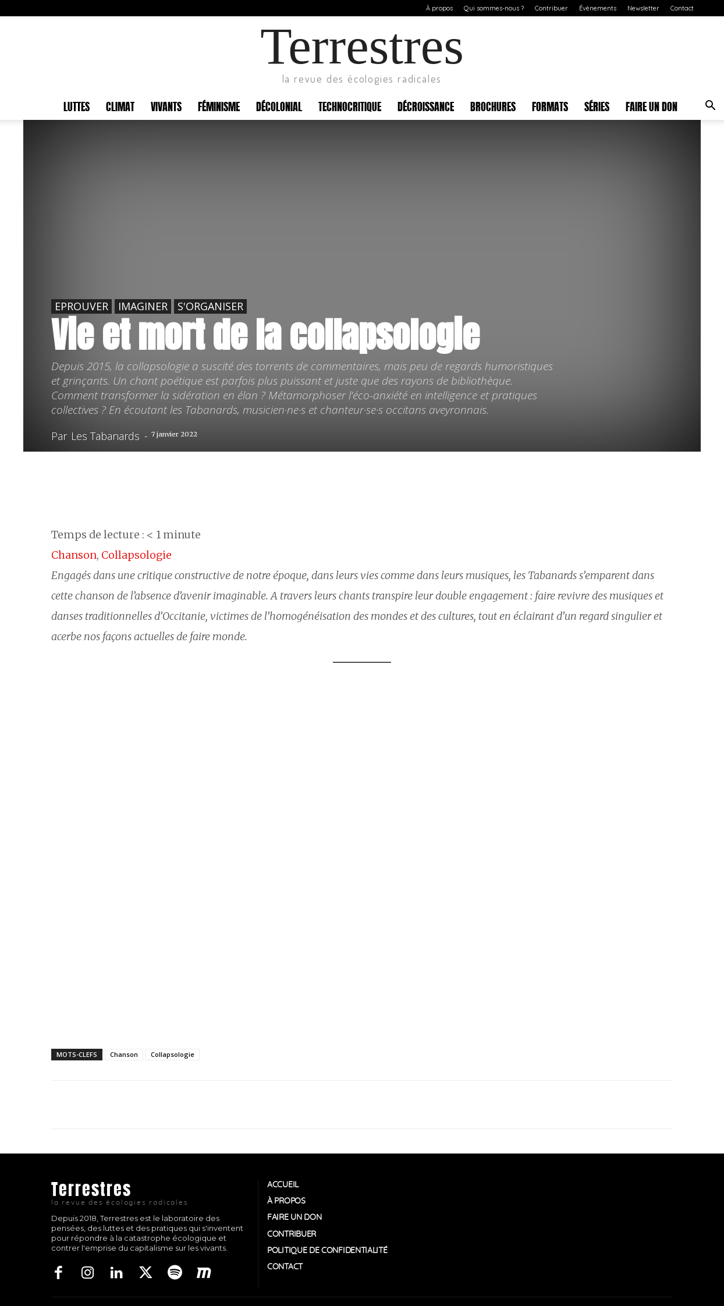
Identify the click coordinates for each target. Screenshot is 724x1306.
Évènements (597, 8)
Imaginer (143, 306)
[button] (710, 106)
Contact (682, 8)
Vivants (166, 106)
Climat (120, 106)
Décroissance (426, 106)
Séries (596, 106)
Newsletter (643, 8)
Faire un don (651, 106)
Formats (550, 106)
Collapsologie (136, 555)
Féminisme (219, 106)
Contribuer (551, 8)
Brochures (493, 106)
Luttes (76, 106)
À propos (439, 8)
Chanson (74, 555)
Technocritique (349, 106)
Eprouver (81, 306)
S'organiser (210, 306)
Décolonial (279, 106)
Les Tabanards (105, 436)
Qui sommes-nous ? (494, 8)
